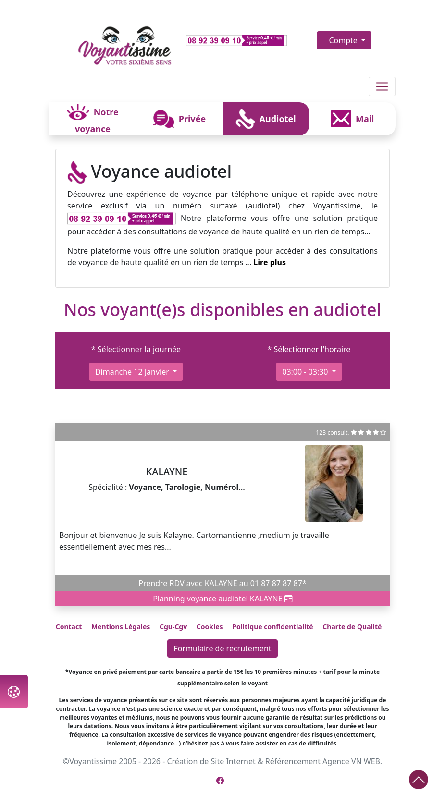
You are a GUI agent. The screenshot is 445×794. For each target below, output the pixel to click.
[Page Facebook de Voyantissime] (220, 780)
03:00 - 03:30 (306, 371)
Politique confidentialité (272, 626)
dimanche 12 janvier (133, 371)
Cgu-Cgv (173, 626)
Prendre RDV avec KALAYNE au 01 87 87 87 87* (222, 583)
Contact (69, 626)
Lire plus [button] (269, 262)
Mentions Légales (120, 626)
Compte (344, 40)
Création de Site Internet (211, 761)
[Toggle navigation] (382, 86)
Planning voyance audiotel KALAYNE (222, 598)
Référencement (293, 761)
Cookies (210, 626)
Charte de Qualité (352, 626)
